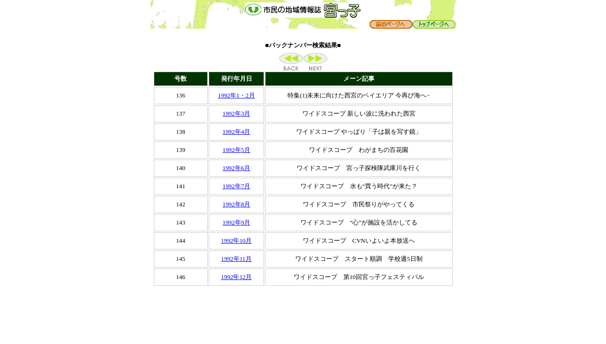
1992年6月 (236, 168)
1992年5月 (236, 150)
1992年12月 (236, 277)
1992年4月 (236, 132)
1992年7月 (236, 186)
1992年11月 (236, 259)
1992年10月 (236, 240)
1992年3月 (236, 113)
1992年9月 (236, 222)
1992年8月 (236, 204)
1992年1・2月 (236, 95)
